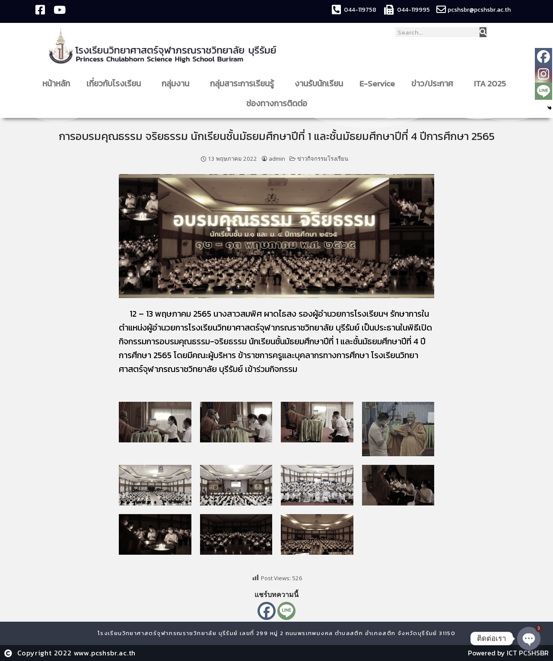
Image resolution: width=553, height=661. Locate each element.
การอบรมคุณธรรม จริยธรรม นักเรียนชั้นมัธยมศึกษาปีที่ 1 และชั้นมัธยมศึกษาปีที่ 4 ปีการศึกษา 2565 (277, 135)
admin (277, 158)
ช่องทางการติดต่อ (278, 103)
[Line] (286, 611)
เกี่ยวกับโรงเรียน (115, 83)
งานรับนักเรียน (319, 83)
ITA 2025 (490, 83)
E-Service (377, 83)
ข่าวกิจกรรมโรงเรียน (322, 158)
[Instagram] (543, 74)
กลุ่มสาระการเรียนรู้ (244, 83)
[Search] (483, 32)
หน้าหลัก (56, 83)
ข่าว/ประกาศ (434, 83)
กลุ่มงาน (178, 83)
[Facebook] (266, 611)
